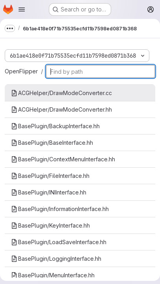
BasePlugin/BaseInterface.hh (52, 142)
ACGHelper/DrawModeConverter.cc (61, 93)
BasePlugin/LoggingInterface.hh (56, 258)
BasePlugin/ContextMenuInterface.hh (63, 159)
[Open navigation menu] (21, 9)
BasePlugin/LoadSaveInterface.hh (58, 242)
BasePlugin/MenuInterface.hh (53, 275)
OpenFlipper (21, 71)
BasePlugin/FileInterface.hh (50, 175)
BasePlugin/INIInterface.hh (48, 192)
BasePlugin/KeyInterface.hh (50, 225)
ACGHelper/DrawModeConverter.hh (61, 109)
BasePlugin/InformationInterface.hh (60, 209)
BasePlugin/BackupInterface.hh (55, 126)
